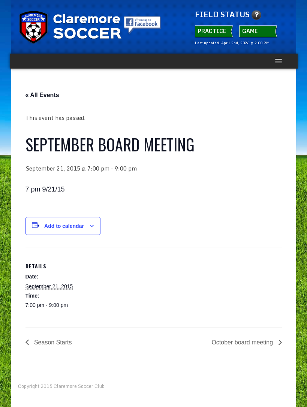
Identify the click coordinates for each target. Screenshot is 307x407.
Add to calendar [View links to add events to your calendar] (64, 226)
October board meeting (242, 342)
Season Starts (52, 342)
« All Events (42, 95)
